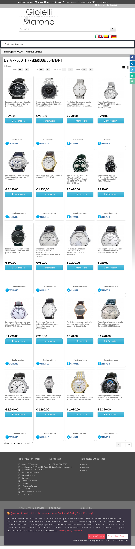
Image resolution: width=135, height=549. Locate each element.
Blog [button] (58, 2)
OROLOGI (18, 52)
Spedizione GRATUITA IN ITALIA (35, 467)
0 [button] (100, 5)
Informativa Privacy (29, 486)
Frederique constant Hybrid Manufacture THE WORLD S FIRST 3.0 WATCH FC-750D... (110, 397)
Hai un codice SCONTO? (31, 492)
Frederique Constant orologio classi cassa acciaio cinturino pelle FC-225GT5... (18, 251)
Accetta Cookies (96, 536)
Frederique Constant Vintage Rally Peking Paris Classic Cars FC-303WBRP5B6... (18, 324)
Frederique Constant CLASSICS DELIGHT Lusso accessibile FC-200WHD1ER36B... (109, 105)
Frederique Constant (33, 52)
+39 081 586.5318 (59, 464)
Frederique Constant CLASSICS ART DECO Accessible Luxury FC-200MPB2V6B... (107, 178)
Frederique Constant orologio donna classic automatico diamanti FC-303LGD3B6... (110, 324)
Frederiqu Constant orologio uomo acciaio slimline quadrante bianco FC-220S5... (79, 104)
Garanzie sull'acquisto (30, 472)
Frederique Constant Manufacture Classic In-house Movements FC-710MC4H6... (18, 397)
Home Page (8, 52)
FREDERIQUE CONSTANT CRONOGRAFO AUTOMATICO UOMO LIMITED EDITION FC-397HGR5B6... (78, 179)
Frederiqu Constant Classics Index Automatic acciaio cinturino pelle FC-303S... (110, 251)
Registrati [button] (112, 5)
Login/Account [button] (70, 2)
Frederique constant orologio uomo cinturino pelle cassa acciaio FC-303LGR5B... (79, 324)
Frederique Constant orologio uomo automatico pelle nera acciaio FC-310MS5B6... (48, 397)
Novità (39, 2)
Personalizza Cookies (117, 536)
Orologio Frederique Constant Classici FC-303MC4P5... (49, 176)
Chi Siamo (25, 478)
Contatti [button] (49, 2)
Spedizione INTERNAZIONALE (33, 470)
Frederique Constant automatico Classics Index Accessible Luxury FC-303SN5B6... (47, 325)
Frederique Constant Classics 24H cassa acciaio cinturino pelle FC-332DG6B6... (18, 104)
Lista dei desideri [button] (100, 2)
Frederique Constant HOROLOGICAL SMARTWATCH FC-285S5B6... (76, 252)
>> (128, 445)
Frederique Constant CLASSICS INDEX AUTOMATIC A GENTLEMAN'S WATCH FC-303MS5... (48, 252)
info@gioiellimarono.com (62, 467)
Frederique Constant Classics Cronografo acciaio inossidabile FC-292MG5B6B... (49, 104)
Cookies (25, 483)
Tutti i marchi (27, 494)
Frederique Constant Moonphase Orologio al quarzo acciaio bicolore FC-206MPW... (80, 397)
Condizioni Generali (29, 481)
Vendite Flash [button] (84, 2)
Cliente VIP (26, 489)
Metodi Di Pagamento (30, 464)
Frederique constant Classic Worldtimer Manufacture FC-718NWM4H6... (17, 177)
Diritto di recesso (28, 475)
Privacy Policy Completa (70, 530)
